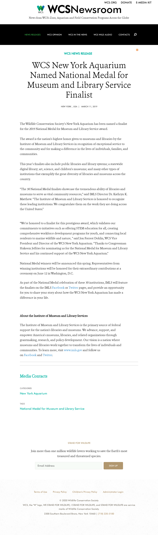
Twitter (73, 288)
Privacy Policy (60, 492)
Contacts (124, 34)
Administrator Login (113, 492)
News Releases (33, 34)
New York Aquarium (33, 393)
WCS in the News (77, 34)
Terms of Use (40, 492)
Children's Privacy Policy (84, 492)
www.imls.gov (73, 350)
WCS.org (110, 2)
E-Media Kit (143, 2)
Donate (126, 2)
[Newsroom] (79, 10)
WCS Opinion (54, 34)
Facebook (58, 288)
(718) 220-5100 (106, 513)
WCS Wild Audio (103, 34)
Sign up (113, 465)
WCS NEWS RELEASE (78, 53)
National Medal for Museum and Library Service (52, 408)
